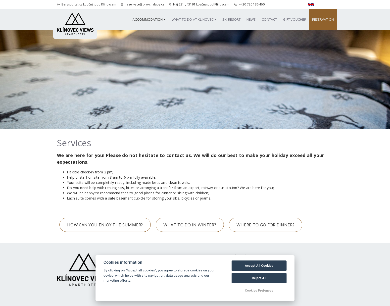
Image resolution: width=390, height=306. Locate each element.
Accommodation (149, 19)
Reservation (323, 19)
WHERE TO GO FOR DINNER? (265, 225)
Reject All (259, 278)
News (251, 19)
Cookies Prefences (259, 290)
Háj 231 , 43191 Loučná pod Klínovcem (199, 4)
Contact (269, 19)
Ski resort (231, 19)
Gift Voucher (294, 19)
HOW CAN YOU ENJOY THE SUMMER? (105, 225)
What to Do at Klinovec (194, 19)
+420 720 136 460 (249, 4)
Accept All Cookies (259, 265)
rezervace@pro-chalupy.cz (142, 4)
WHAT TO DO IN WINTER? (189, 225)
